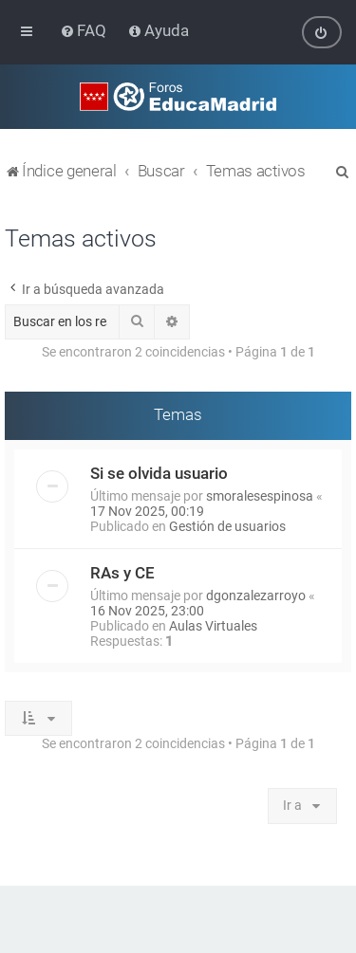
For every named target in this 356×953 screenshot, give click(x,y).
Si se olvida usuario (159, 472)
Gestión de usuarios (227, 525)
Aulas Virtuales (213, 624)
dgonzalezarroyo (256, 594)
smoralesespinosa (259, 495)
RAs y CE (122, 571)
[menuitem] (85, 30)
